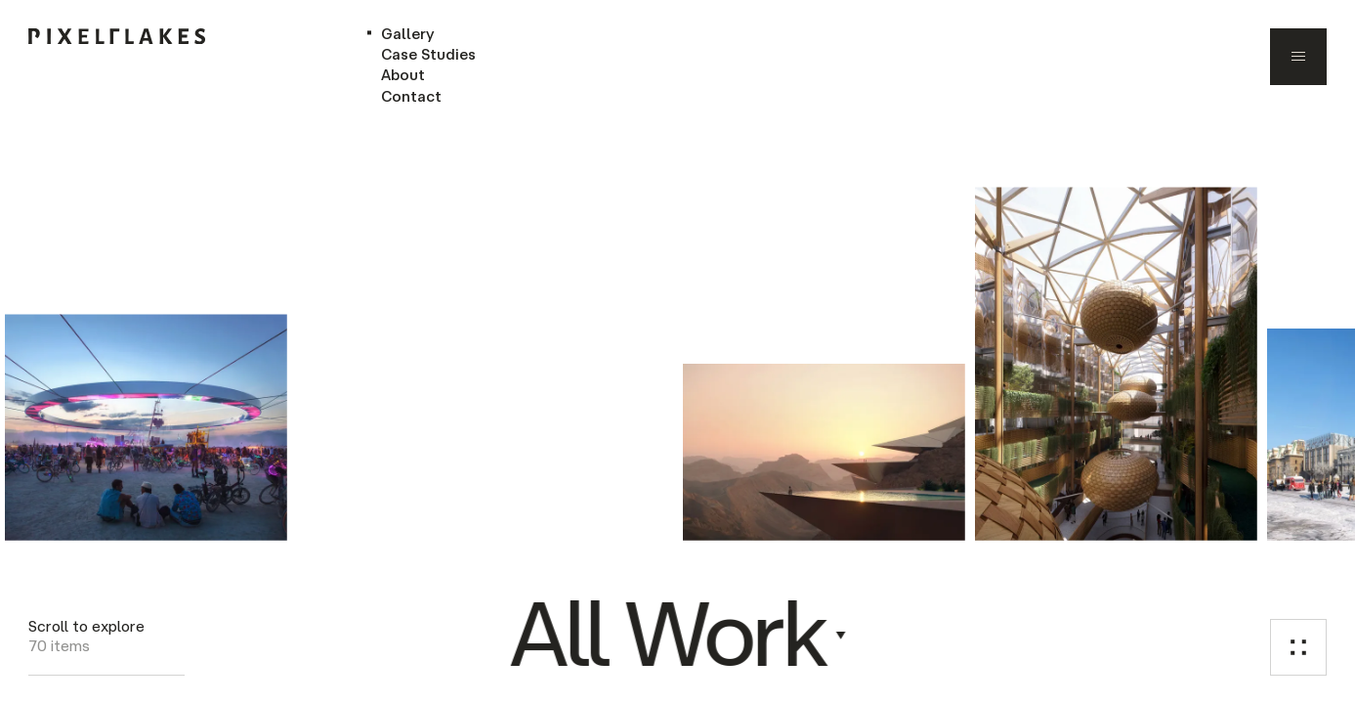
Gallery (408, 33)
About (403, 75)
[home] (116, 36)
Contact (411, 96)
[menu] (1298, 56)
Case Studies (428, 54)
